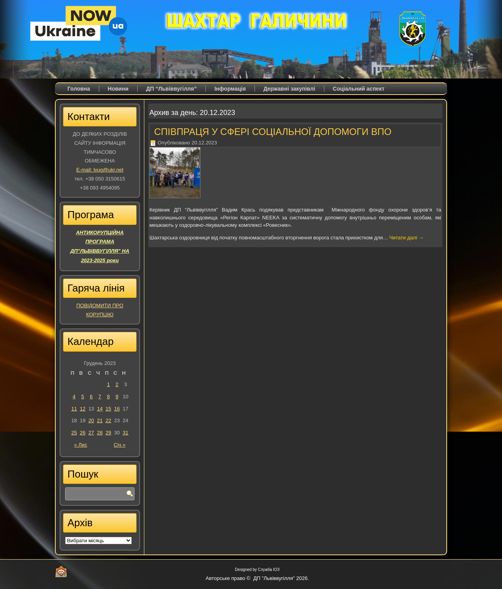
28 (99, 433)
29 (108, 433)
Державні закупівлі (289, 89)
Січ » (120, 445)
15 (108, 409)
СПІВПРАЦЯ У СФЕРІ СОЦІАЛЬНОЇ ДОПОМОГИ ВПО (272, 131)
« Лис (80, 445)
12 (82, 409)
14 (99, 409)
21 (99, 420)
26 (82, 433)
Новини (118, 89)
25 (74, 433)
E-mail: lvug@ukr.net (99, 170)
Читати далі (406, 238)
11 (74, 409)
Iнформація (230, 89)
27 (91, 433)
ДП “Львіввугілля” (171, 89)
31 (125, 433)
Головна (78, 89)
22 (108, 420)
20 (91, 420)
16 (117, 409)
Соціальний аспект (359, 89)
